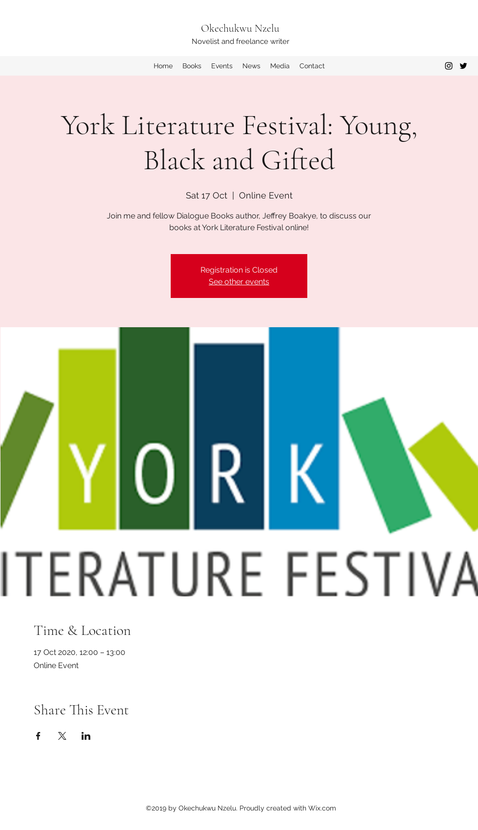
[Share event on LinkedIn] (86, 736)
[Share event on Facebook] (38, 736)
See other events (239, 281)
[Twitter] (463, 66)
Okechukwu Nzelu (240, 28)
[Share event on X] (62, 736)
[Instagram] (449, 66)
